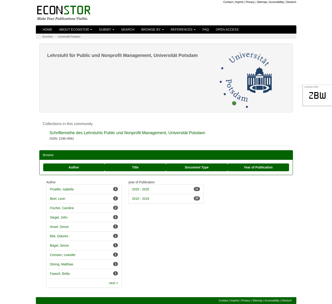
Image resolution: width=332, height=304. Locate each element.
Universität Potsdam (69, 36)
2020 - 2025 (140, 189)
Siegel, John (59, 217)
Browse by (152, 29)
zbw (317, 95)
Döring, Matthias (61, 264)
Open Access (227, 29)
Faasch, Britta (60, 273)
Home (47, 29)
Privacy (250, 2)
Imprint (239, 2)
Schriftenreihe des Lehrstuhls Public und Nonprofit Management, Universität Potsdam (127, 133)
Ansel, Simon (59, 227)
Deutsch (291, 2)
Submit (106, 29)
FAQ (205, 29)
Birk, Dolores (59, 236)
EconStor (48, 36)
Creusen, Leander (63, 255)
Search (127, 29)
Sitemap (262, 2)
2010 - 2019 (140, 198)
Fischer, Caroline (62, 208)
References (183, 29)
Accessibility (276, 2)
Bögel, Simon (59, 245)
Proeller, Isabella (62, 189)
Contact (228, 2)
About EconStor (75, 29)
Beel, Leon (57, 198)
